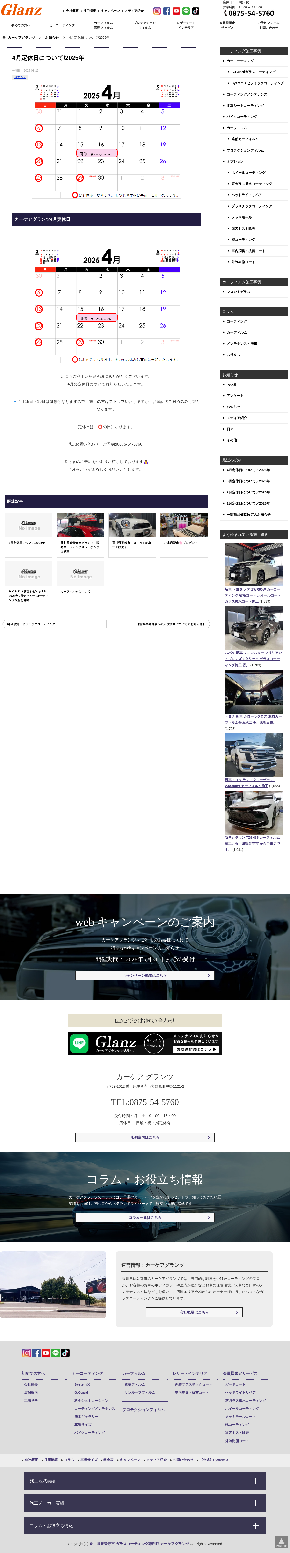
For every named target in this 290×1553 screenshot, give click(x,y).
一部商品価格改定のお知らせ (249, 514)
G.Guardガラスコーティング (254, 72)
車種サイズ (82, 1425)
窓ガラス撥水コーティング (252, 184)
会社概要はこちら (194, 1312)
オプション (235, 161)
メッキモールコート (240, 1417)
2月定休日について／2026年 (248, 492)
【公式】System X (213, 1460)
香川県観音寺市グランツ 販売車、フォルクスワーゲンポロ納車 (79, 547)
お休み (232, 384)
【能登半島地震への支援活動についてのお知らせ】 (171, 624)
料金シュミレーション (91, 1401)
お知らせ (20, 77)
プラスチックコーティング (252, 206)
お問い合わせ (182, 1460)
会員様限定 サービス (227, 25)
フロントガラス (238, 292)
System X (82, 1384)
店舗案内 (31, 1392)
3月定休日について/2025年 (27, 543)
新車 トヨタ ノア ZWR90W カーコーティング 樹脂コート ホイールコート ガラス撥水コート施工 (253, 595)
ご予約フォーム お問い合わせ (269, 25)
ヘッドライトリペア (247, 195)
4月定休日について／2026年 (248, 470)
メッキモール (242, 217)
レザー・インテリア (190, 1373)
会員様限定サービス (240, 1373)
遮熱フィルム (135, 1384)
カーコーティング (62, 25)
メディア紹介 (134, 11)
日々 (230, 429)
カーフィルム (237, 128)
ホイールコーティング (248, 173)
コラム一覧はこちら (145, 1217)
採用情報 (89, 11)
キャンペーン (110, 11)
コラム (68, 1460)
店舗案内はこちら (145, 1137)
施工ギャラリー (86, 1417)
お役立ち (233, 355)
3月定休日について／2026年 (248, 481)
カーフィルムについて (75, 591)
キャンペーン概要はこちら (145, 975)
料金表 (108, 1460)
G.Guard (81, 1392)
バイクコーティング (242, 117)
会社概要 (72, 11)
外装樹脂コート (243, 262)
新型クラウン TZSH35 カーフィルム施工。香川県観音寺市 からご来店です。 (252, 844)
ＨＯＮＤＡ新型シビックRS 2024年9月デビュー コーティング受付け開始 (28, 596)
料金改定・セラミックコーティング (31, 624)
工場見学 (31, 1401)
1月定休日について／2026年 (248, 503)
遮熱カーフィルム (245, 139)
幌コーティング (243, 240)
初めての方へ (20, 25)
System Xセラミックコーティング (258, 83)
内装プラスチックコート (193, 1384)
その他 (232, 440)
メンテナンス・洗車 (242, 344)
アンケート (235, 396)
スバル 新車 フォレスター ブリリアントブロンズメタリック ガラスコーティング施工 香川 (253, 659)
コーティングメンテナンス (247, 94)
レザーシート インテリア (186, 25)
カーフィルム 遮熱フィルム (103, 25)
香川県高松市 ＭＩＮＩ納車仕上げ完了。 (131, 545)
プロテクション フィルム (145, 25)
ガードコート (235, 1384)
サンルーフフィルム (140, 1392)
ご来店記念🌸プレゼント (181, 543)
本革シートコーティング (245, 106)
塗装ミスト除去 (243, 229)
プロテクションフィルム (245, 150)
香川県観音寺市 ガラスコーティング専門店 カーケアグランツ (139, 1544)
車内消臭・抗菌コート (248, 251)
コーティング (237, 321)
